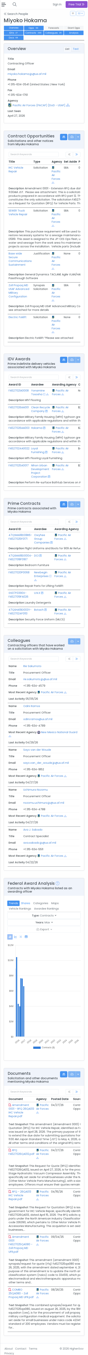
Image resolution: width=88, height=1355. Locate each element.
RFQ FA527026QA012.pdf (21, 1152)
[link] (76, 154)
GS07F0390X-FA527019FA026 (18, 595)
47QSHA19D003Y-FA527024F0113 (20, 611)
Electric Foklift (17, 317)
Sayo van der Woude (37, 750)
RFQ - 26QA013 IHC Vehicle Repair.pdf (20, 1195)
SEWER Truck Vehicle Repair (18, 212)
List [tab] (67, 49)
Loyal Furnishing (37, 450)
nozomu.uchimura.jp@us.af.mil (43, 803)
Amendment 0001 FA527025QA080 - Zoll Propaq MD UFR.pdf (20, 1244)
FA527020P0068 (19, 572)
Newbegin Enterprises (41, 574)
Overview (13, 28)
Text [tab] (76, 49)
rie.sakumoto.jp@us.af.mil (40, 679)
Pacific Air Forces (60, 392)
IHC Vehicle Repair (16, 169)
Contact (20, 1349)
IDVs (13, 32)
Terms (33, 1349)
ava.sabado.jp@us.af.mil (39, 843)
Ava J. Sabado (33, 830)
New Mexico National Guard (59, 732)
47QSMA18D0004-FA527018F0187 (20, 557)
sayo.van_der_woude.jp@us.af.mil (46, 763)
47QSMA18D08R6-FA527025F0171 (20, 537)
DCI (36, 555)
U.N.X (37, 593)
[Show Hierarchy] (68, 105)
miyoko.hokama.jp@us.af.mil (27, 74)
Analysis (73, 32)
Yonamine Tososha (38, 392)
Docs (14, 37)
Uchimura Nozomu (35, 790)
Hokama (36, 428)
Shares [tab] (25, 903)
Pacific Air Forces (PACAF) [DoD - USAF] (39, 105)
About (8, 1349)
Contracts (33, 32)
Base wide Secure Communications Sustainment (20, 259)
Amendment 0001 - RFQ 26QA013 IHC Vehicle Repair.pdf (21, 1110)
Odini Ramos (31, 706)
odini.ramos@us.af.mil (37, 719)
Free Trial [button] (76, 4)
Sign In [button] (57, 4)
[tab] (10, 937)
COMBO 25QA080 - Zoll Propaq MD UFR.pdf (21, 1293)
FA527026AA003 (19, 428)
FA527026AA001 (19, 407)
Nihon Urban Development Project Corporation (40, 471)
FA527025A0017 (19, 465)
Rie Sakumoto (32, 666)
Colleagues (53, 32)
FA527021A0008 (19, 390)
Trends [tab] (13, 903)
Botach (39, 610)
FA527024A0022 (19, 448)
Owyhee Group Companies (42, 538)
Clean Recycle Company (40, 409)
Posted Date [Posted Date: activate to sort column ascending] (59, 1099)
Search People (16, 14)
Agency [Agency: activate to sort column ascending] (41, 1099)
